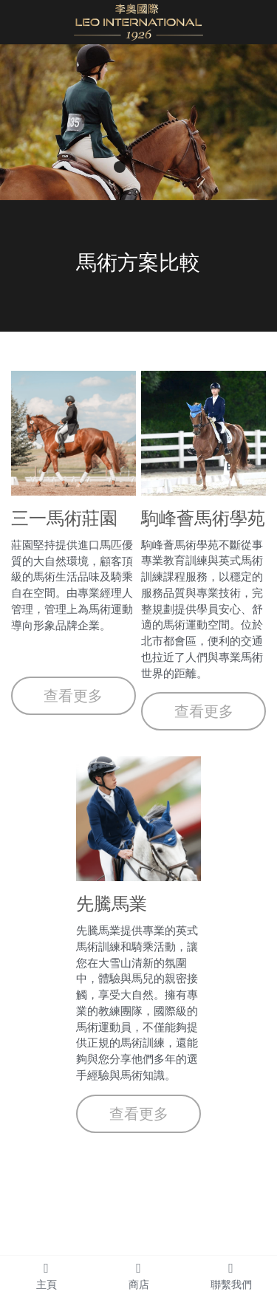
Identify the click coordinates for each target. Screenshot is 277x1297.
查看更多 (73, 695)
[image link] (138, 21)
